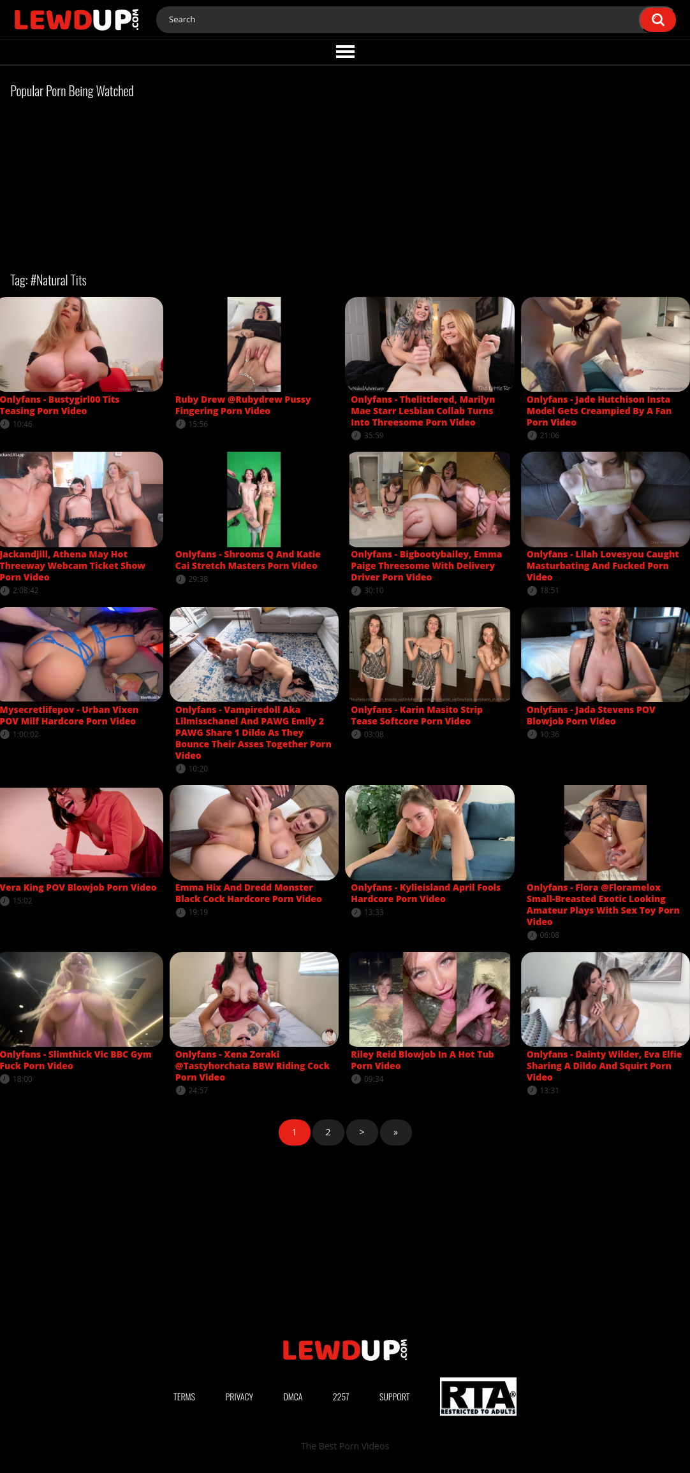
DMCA (292, 1396)
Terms (184, 1396)
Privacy (239, 1396)
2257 (341, 1396)
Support (394, 1396)
